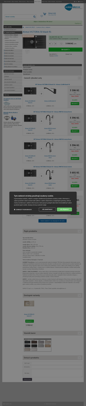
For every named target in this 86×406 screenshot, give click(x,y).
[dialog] (43, 203)
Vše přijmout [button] (64, 209)
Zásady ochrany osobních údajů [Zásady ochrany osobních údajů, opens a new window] (37, 205)
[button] (23, 209)
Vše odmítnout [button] (47, 209)
